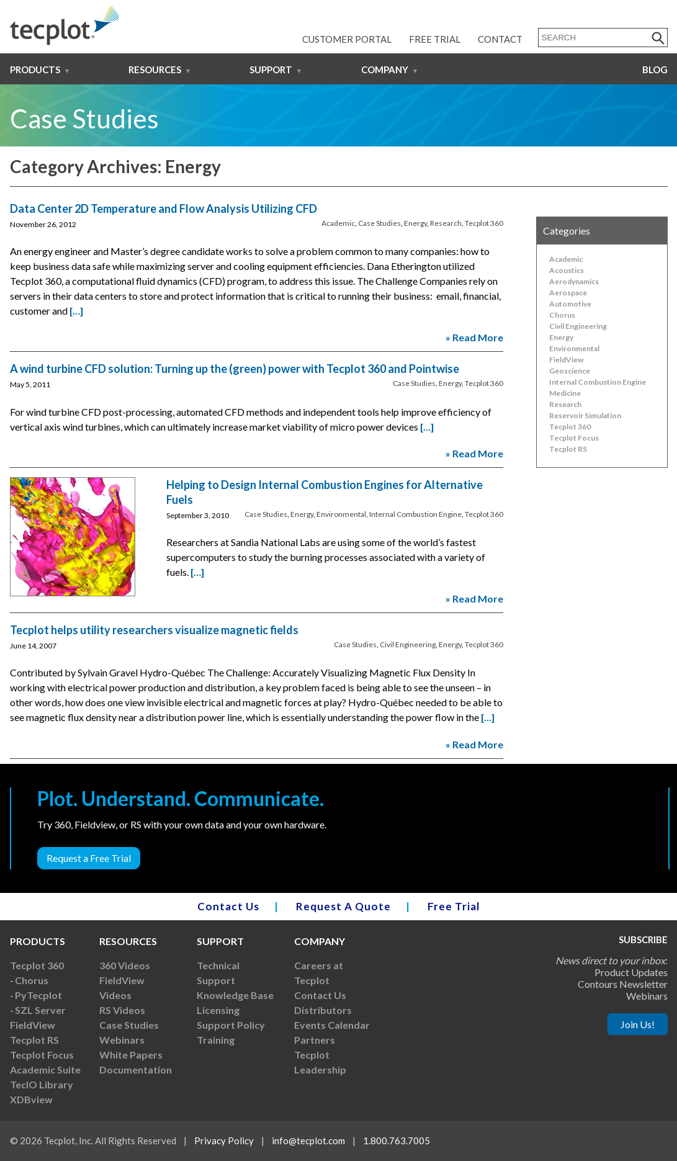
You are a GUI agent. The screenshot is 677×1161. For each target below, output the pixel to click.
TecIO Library (41, 1084)
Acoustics (566, 270)
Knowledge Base (235, 995)
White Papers (131, 1054)
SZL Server (40, 1010)
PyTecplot (38, 995)
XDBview (31, 1099)
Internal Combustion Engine (415, 514)
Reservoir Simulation (585, 415)
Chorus (562, 315)
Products (35, 69)
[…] (76, 310)
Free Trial (434, 39)
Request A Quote (343, 906)
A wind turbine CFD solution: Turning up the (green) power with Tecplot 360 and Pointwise (234, 368)
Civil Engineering (408, 644)
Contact (500, 39)
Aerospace (568, 292)
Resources (154, 69)
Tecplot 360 (484, 223)
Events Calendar (332, 1025)
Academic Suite (45, 1069)
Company (384, 69)
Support (270, 69)
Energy (415, 223)
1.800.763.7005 (396, 1140)
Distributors (323, 1010)
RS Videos (122, 1010)
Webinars (122, 1040)
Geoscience (569, 370)
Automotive (570, 303)
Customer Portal (347, 39)
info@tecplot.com (308, 1140)
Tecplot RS (568, 449)
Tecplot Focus (574, 437)
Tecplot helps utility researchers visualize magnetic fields (154, 630)
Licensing (218, 1010)
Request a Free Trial (89, 858)
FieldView (566, 359)
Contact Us (228, 906)
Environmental (341, 514)
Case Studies (379, 223)
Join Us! (638, 1024)
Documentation (135, 1069)
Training (216, 1040)
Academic (338, 223)
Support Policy (231, 1025)
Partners (314, 1040)
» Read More (474, 337)
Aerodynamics (574, 281)
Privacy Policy (224, 1140)
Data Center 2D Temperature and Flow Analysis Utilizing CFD (163, 208)
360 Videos (124, 965)
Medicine (565, 393)
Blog (655, 69)
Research (446, 223)
